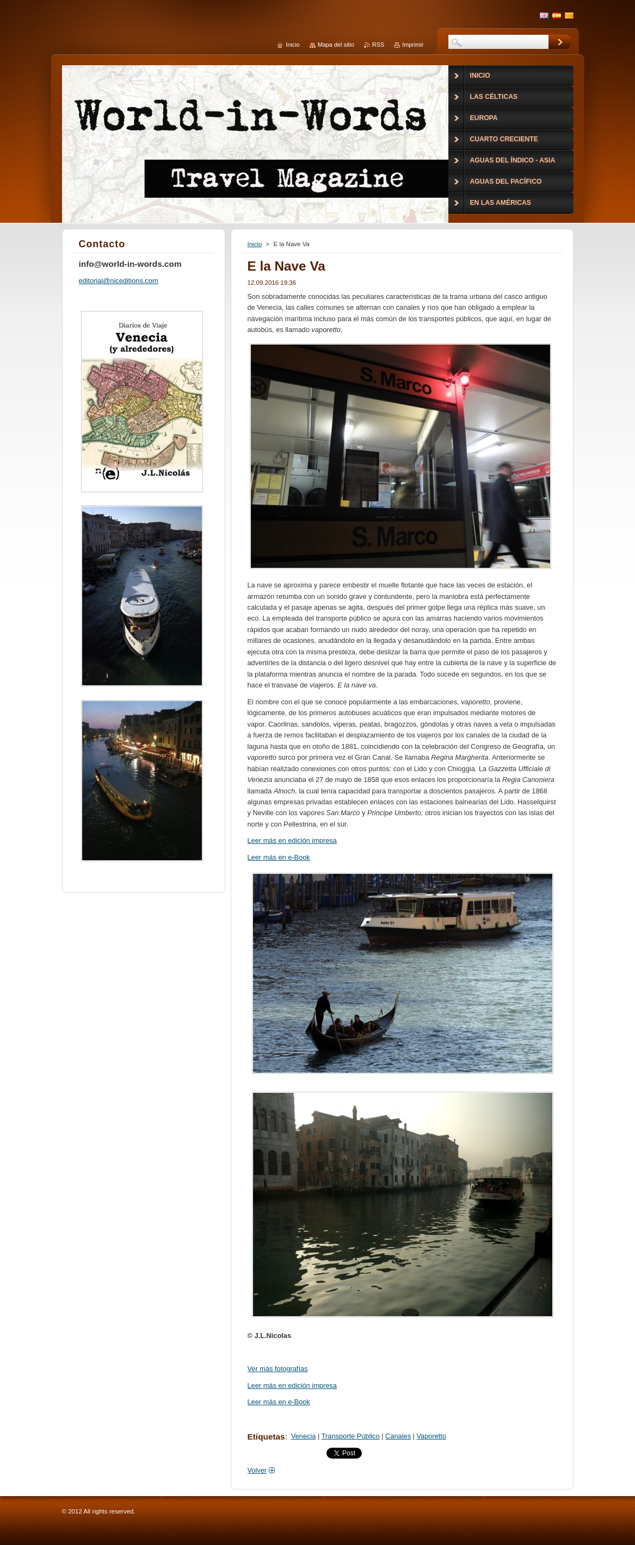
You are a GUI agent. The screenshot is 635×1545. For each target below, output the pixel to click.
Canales (398, 1436)
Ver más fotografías (278, 1369)
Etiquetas (266, 1436)
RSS (378, 44)
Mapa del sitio (336, 44)
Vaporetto (431, 1436)
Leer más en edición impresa (292, 840)
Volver (257, 1470)
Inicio (255, 244)
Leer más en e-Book (279, 857)
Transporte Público (351, 1436)
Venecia (303, 1436)
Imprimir (412, 44)
